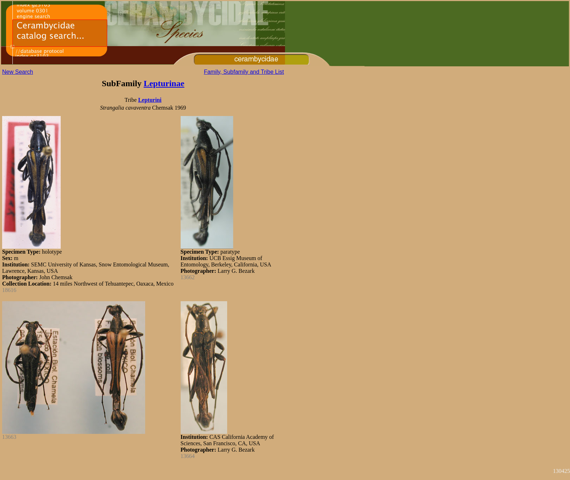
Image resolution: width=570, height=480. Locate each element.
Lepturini (149, 100)
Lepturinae (164, 83)
